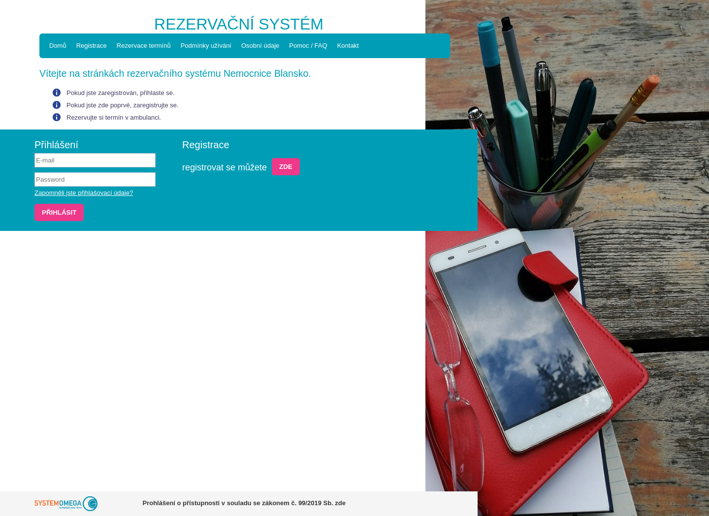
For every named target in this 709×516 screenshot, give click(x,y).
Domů (57, 45)
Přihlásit (59, 212)
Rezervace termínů (144, 45)
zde (340, 503)
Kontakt (348, 45)
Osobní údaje (260, 45)
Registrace (91, 45)
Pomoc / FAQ (308, 45)
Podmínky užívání (206, 45)
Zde (285, 166)
